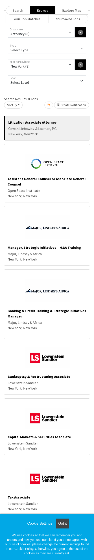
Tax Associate (19, 497)
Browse (42, 10)
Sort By (12, 105)
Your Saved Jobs (68, 19)
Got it (62, 523)
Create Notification (71, 105)
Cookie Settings (39, 523)
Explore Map (71, 10)
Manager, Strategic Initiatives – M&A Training (44, 247)
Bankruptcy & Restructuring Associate (39, 376)
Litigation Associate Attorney (32, 122)
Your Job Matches (27, 19)
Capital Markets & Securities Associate (39, 437)
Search (18, 10)
